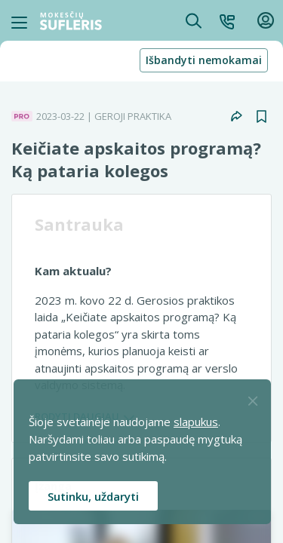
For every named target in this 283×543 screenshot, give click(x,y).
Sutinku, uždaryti (93, 496)
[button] (227, 20)
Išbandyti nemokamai (204, 60)
